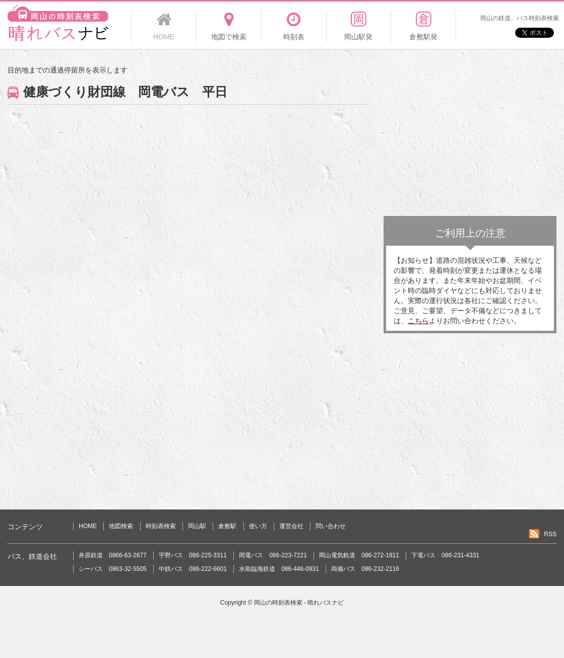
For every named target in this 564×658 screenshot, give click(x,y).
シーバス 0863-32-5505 (113, 568)
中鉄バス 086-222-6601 (193, 568)
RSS (550, 534)
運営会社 (291, 526)
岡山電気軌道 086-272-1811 (359, 555)
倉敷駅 (227, 526)
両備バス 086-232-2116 (365, 568)
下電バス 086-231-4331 (445, 555)
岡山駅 (197, 526)
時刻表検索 (161, 526)
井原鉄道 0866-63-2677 (113, 555)
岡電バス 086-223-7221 (273, 555)
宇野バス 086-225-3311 (193, 555)
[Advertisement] (470, 135)
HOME (88, 526)
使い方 (258, 526)
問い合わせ (331, 526)
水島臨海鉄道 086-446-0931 (279, 568)
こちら (418, 321)
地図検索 (121, 526)
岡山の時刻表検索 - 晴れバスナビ (299, 602)
